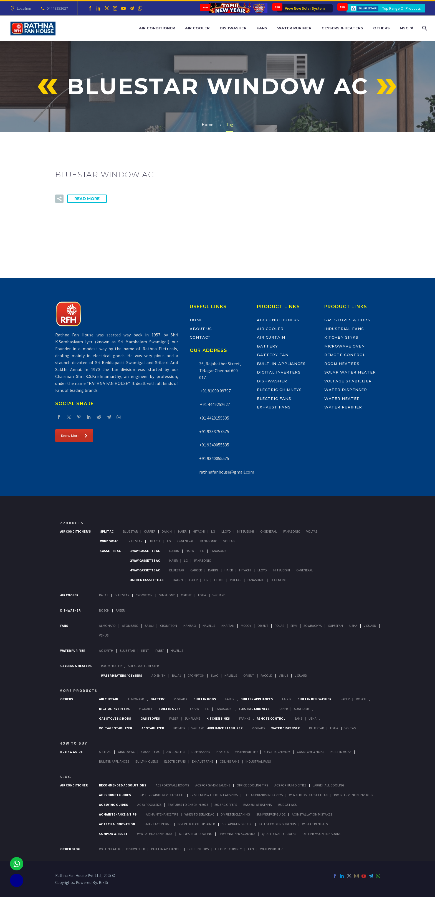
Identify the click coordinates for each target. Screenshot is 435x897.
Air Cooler (197, 28)
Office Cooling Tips (252, 785)
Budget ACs (287, 805)
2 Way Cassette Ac (145, 560)
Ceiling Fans (229, 761)
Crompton (144, 595)
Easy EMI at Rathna (257, 805)
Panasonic (291, 531)
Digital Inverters (279, 372)
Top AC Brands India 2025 (263, 795)
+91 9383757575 (214, 431)
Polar (279, 625)
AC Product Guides (115, 795)
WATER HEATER (109, 849)
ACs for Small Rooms (172, 785)
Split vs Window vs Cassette (162, 795)
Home (196, 320)
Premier (179, 728)
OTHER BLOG (70, 849)
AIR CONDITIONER (74, 785)
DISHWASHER (135, 849)
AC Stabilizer (152, 728)
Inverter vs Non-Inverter (353, 795)
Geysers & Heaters (342, 28)
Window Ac (109, 541)
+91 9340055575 (214, 458)
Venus (103, 635)
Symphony (166, 595)
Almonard (107, 625)
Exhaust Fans (273, 407)
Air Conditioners (278, 320)
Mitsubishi (245, 531)
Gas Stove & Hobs (310, 752)
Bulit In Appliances (114, 761)
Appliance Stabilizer (224, 728)
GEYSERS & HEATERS (76, 666)
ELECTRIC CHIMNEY (228, 849)
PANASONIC (224, 709)
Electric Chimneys (279, 389)
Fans (262, 28)
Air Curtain (271, 337)
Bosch (104, 610)
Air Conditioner (157, 28)
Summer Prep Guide (270, 814)
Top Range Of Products (401, 8)
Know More (74, 435)
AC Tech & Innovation (117, 824)
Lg (213, 531)
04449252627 (56, 8)
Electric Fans (274, 398)
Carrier (149, 531)
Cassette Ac (110, 551)
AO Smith (106, 650)
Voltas (311, 531)
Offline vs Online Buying (322, 834)
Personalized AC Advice (237, 834)
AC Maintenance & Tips (117, 814)
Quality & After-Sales (279, 834)
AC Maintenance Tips (162, 814)
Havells (209, 625)
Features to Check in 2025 (188, 805)
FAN (251, 849)
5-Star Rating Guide (237, 824)
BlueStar (130, 531)
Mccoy (246, 625)
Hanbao (189, 625)
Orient (186, 595)
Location (23, 8)
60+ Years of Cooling (195, 834)
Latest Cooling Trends (277, 824)
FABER (159, 650)
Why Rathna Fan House (155, 834)
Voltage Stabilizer (348, 381)
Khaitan (227, 625)
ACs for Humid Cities (290, 785)
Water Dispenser (345, 389)
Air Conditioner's (75, 531)
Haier (182, 531)
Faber (120, 610)
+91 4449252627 (214, 404)
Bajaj (103, 595)
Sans (298, 718)
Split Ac (106, 531)
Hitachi (199, 531)
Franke (244, 718)
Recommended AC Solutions (122, 785)
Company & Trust (113, 834)
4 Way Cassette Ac (145, 570)
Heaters (222, 752)
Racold (266, 675)
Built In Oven (169, 709)
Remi (293, 625)
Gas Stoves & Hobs (347, 320)
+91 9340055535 (214, 445)
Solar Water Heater (350, 372)
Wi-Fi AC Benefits (315, 824)
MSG (406, 28)
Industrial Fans (344, 328)
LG (207, 709)
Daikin (167, 531)
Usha (202, 595)
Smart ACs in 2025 (158, 824)
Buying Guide (71, 752)
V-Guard (219, 595)
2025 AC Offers (225, 805)
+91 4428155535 (214, 418)
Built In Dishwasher (314, 699)
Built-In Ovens (146, 761)
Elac (214, 675)
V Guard (370, 625)
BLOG (65, 776)
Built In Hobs (204, 699)
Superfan (335, 625)
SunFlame (302, 709)
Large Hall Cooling (328, 785)
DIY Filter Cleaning (235, 814)
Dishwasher (233, 28)
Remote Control (344, 354)
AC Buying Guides (113, 805)
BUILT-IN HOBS (198, 849)
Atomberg (130, 625)
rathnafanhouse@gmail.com (226, 472)
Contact (200, 337)
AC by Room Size (149, 805)
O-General (268, 531)
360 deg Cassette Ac (146, 580)
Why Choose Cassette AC (308, 795)
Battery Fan (272, 354)
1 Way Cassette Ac (145, 551)
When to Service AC (199, 814)
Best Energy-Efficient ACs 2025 (214, 795)
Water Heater (342, 398)
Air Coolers (175, 752)
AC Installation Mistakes (312, 814)
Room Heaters (342, 363)
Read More (87, 198)
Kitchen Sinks (341, 337)
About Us (201, 328)
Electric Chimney (277, 752)
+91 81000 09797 (215, 390)
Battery (267, 346)
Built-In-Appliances (281, 363)
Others (381, 28)
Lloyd (226, 531)
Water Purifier (294, 28)
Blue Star (127, 650)
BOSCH (361, 699)
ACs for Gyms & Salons (212, 785)
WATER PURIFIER (271, 849)
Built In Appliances (257, 699)
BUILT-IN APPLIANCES (166, 849)
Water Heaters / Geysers (121, 675)
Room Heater (111, 666)
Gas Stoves (150, 718)
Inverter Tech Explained (196, 824)
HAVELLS (177, 650)
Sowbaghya (313, 625)
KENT (145, 650)
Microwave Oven (344, 346)
